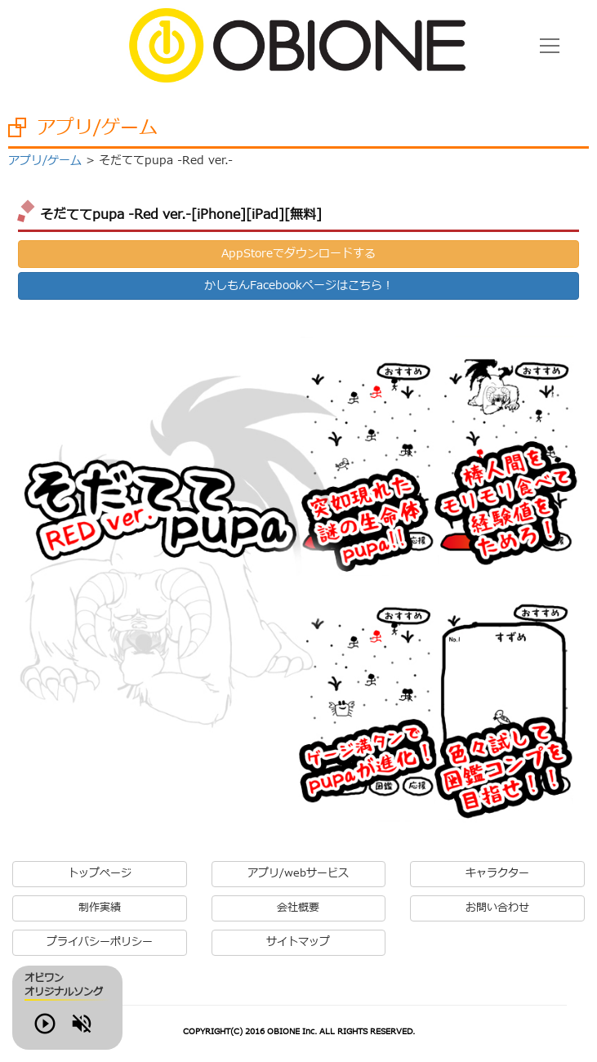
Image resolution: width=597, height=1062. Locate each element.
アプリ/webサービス (298, 873)
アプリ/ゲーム (45, 160)
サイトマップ (298, 942)
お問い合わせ (497, 908)
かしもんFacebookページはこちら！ (299, 285)
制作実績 (99, 908)
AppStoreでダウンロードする (298, 253)
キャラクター (497, 873)
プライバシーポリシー (100, 942)
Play (68, 1032)
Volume (115, 1032)
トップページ (99, 873)
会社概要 (298, 908)
